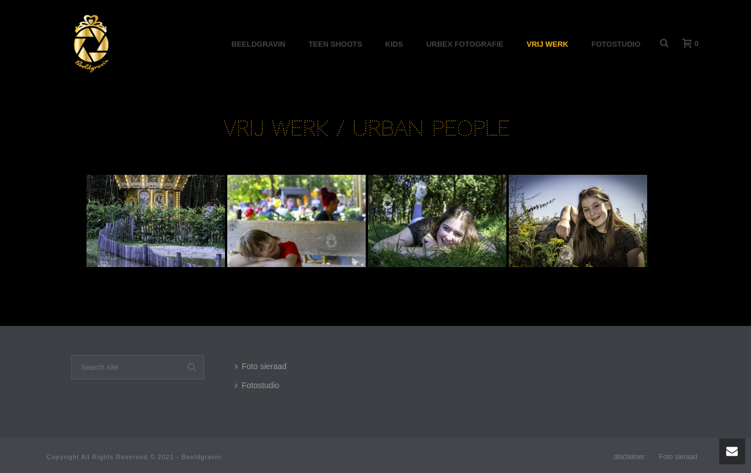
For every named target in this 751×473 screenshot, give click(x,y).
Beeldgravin (258, 44)
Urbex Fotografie (465, 44)
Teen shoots (335, 44)
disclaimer (629, 457)
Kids (394, 44)
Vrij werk (547, 44)
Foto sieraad (261, 366)
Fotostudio (615, 44)
